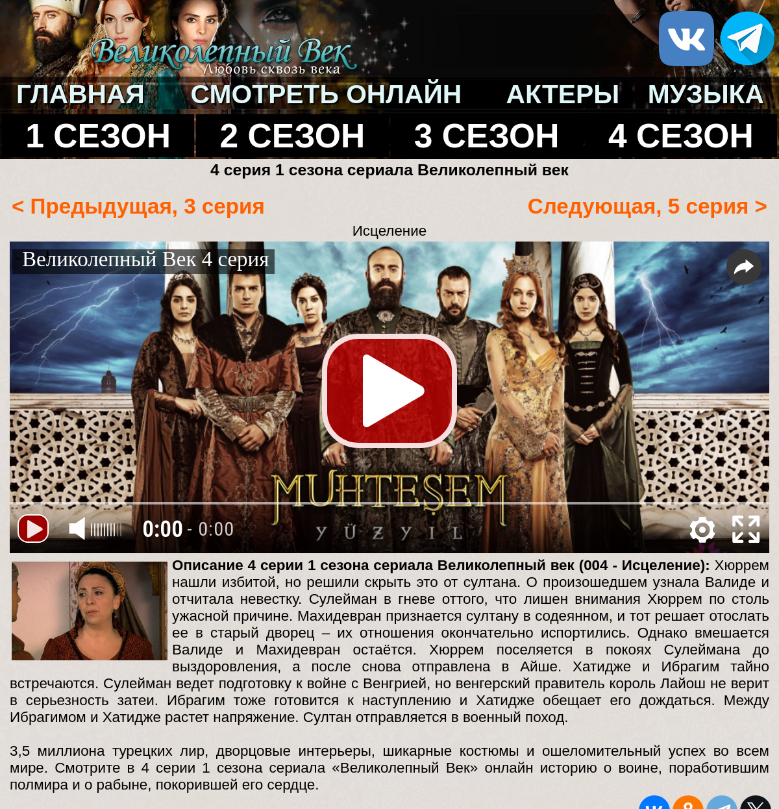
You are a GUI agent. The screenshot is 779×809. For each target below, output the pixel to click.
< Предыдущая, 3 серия (138, 206)
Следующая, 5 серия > (647, 206)
